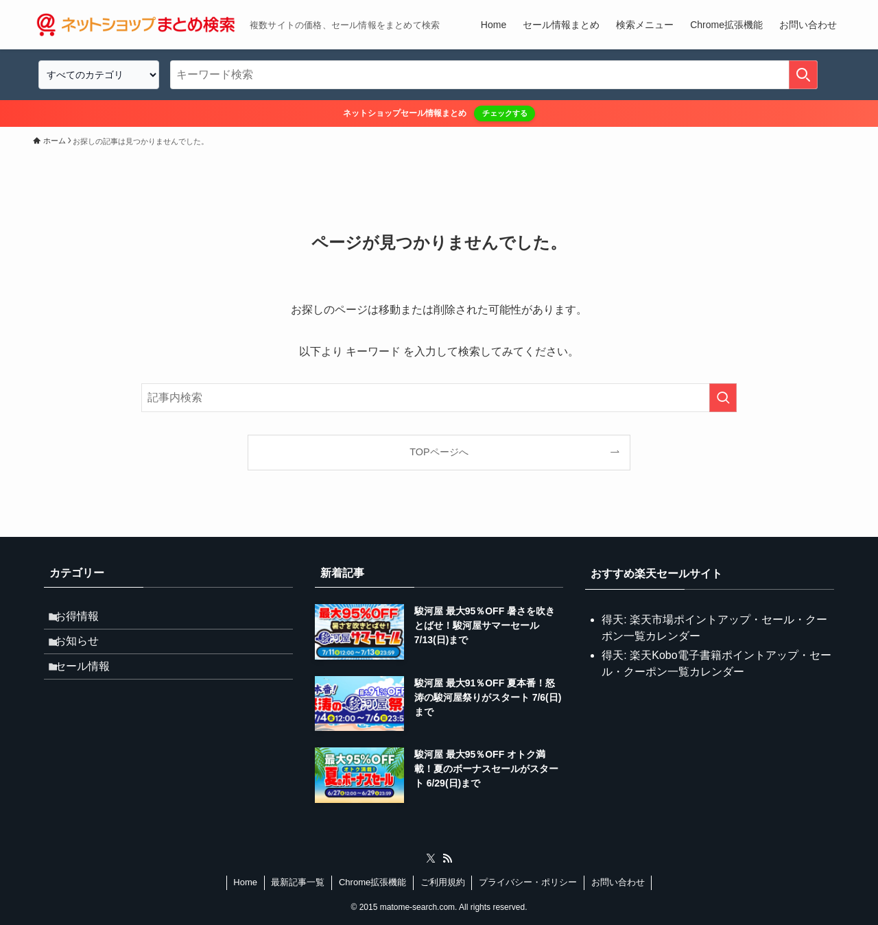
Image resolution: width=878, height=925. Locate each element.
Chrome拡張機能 (372, 882)
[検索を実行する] (803, 74)
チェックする (504, 113)
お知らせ (85, 652)
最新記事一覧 (297, 882)
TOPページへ (439, 451)
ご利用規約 (442, 882)
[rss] (447, 858)
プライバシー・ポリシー (528, 882)
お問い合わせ (618, 882)
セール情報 (90, 684)
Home (245, 882)
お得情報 (85, 619)
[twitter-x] (431, 858)
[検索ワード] (494, 74)
